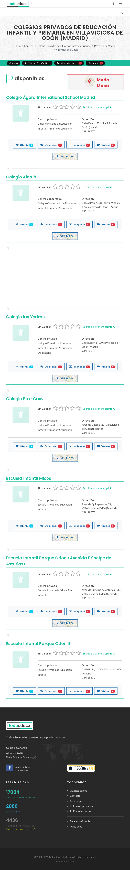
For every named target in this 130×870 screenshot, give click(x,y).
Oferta (24, 145)
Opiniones (51, 145)
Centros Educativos (20, 797)
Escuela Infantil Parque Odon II (38, 643)
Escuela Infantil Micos (28, 478)
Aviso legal (76, 800)
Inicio (18, 46)
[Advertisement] (65, 278)
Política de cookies (80, 811)
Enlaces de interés (80, 821)
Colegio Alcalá (21, 177)
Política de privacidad (82, 806)
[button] (20, 3)
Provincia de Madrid (104, 46)
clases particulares (20, 827)
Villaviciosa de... (69, 63)
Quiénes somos (78, 790)
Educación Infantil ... (37, 63)
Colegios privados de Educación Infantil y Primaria (64, 46)
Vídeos (106, 145)
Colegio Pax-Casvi (25, 399)
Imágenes (79, 145)
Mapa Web (76, 826)
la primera (99, 107)
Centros (28, 46)
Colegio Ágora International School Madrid (50, 97)
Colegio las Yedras (25, 317)
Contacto (75, 795)
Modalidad (95, 63)
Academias (13, 811)
